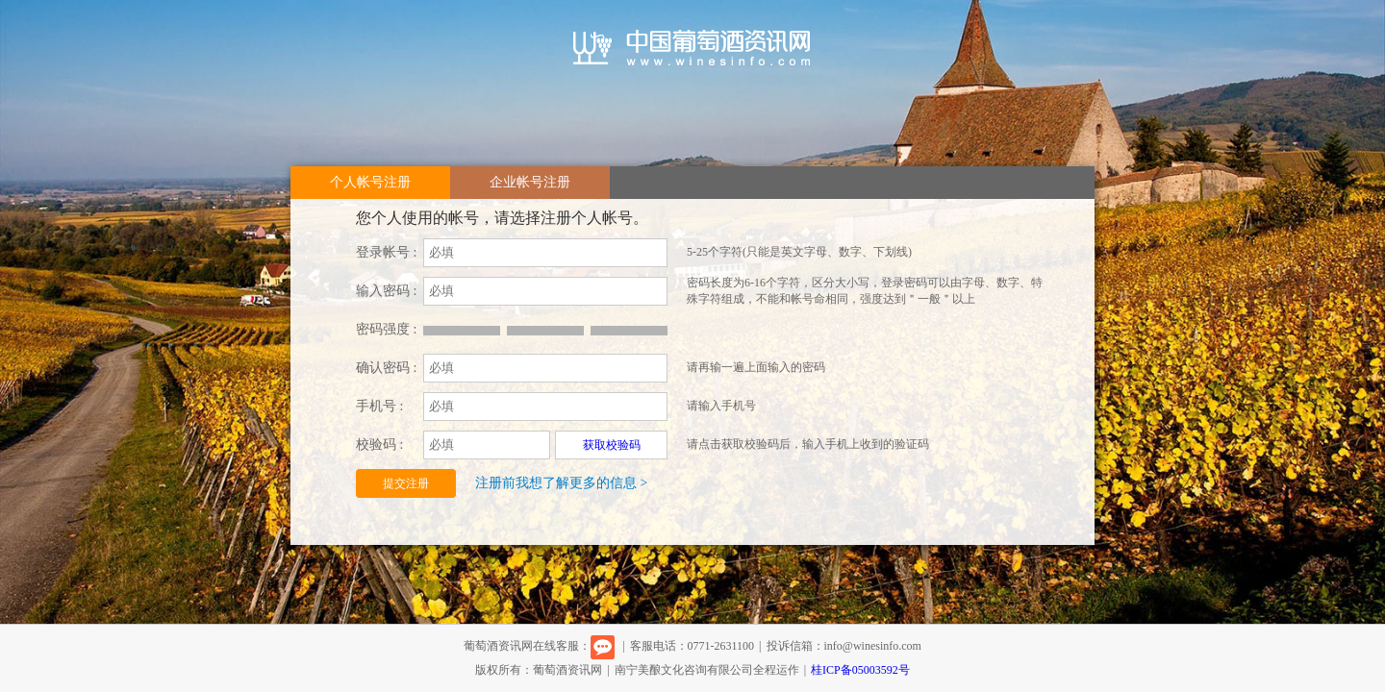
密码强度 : (386, 329)
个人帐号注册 (370, 182)
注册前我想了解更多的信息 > (561, 483)
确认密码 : (386, 367)
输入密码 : (386, 291)
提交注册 (406, 483)
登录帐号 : (386, 252)
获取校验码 (612, 445)
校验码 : (379, 444)
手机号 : (379, 406)
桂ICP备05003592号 (860, 670)
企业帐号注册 (530, 182)
